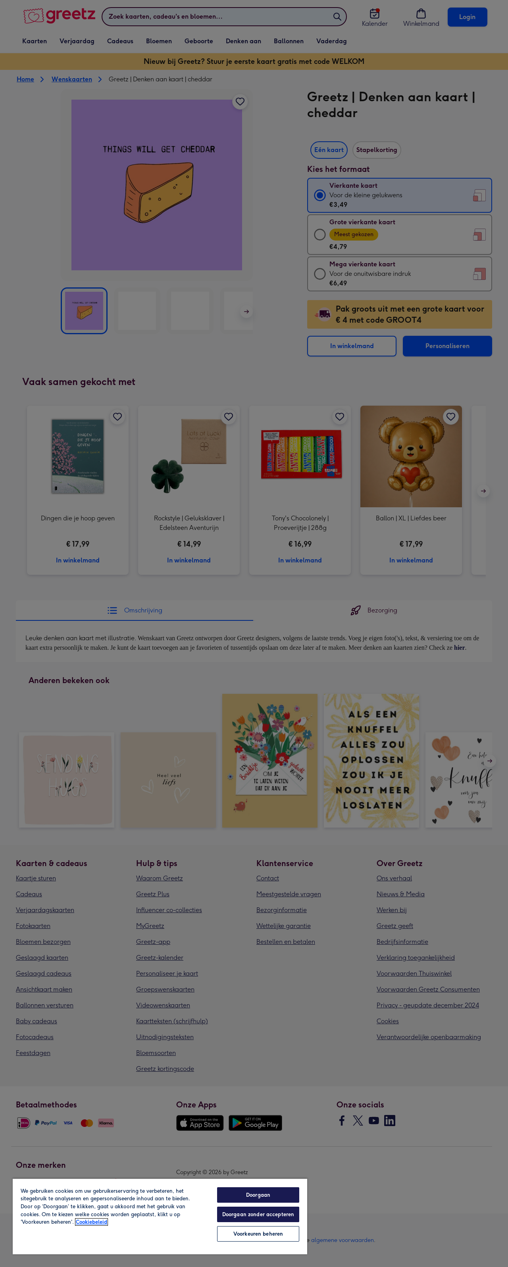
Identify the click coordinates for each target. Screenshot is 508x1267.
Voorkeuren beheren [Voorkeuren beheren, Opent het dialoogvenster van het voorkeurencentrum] (258, 1234)
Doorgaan (258, 1195)
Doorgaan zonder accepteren (258, 1214)
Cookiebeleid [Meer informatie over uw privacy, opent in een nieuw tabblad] (91, 1222)
